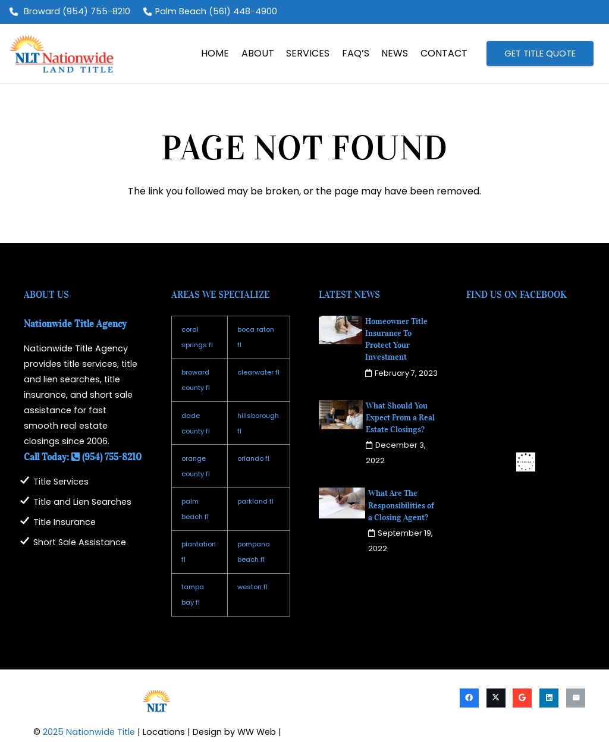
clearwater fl (258, 372)
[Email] (575, 698)
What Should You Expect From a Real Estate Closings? (400, 418)
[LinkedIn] (548, 698)
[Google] (522, 698)
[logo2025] (62, 53)
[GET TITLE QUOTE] (540, 53)
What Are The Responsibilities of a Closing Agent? (401, 505)
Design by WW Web (234, 732)
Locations (164, 732)
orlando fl (253, 458)
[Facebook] (469, 698)
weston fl (252, 587)
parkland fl (255, 501)
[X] (496, 698)
